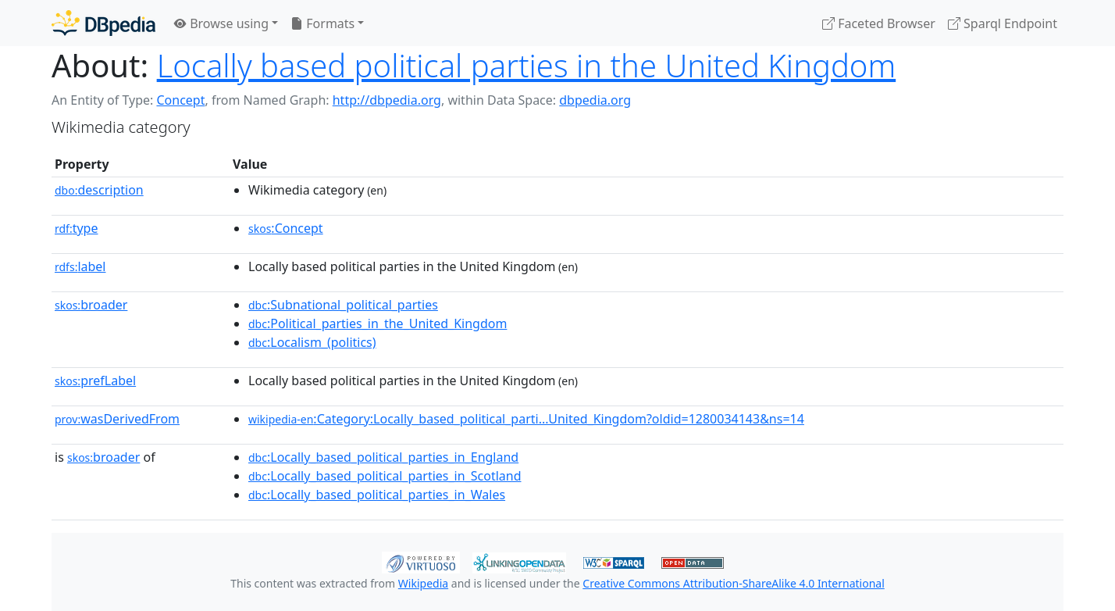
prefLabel (95, 380)
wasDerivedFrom (117, 418)
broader (91, 304)
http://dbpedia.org (387, 100)
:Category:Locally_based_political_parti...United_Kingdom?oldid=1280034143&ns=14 (526, 418)
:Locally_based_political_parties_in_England (383, 457)
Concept (180, 100)
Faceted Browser (878, 23)
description (99, 189)
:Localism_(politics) (312, 342)
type (76, 228)
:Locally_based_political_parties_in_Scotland (385, 475)
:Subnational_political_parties (343, 304)
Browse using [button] (221, 23)
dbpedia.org (595, 100)
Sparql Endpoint (1002, 23)
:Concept (285, 228)
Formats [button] (322, 23)
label (80, 266)
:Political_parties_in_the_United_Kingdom (377, 323)
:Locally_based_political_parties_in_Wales (376, 494)
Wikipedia (423, 583)
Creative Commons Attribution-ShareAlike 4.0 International (733, 583)
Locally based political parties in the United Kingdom (526, 65)
